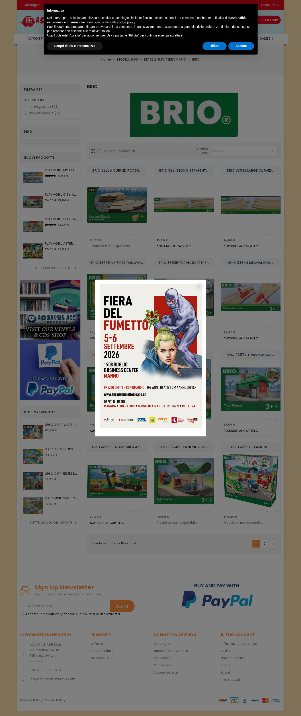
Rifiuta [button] (214, 46)
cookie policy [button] (126, 22)
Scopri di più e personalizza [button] (74, 46)
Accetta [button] (241, 46)
